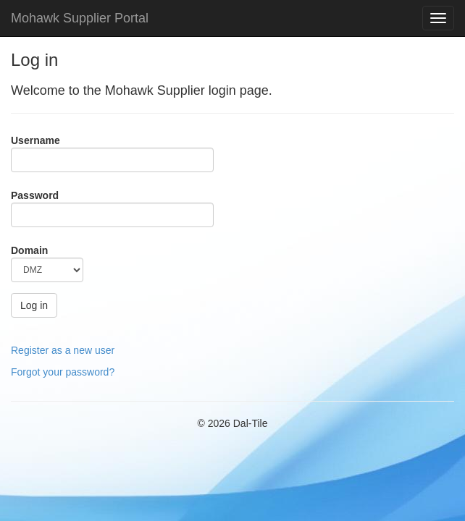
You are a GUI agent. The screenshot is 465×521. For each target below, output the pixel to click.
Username (35, 140)
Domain (29, 250)
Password (35, 195)
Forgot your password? (62, 372)
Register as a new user (62, 350)
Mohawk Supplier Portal (79, 18)
